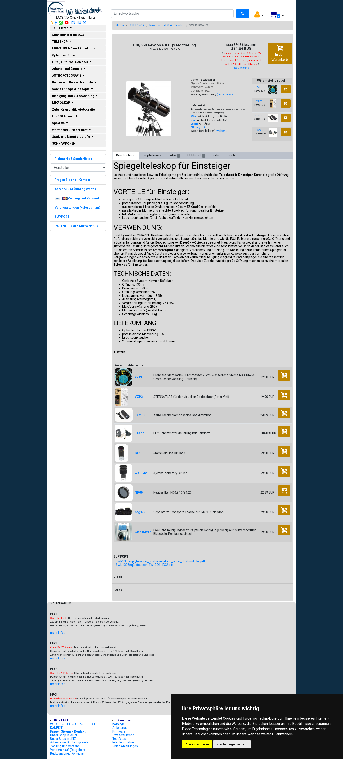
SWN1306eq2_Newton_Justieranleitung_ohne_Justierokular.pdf (160, 561)
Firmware (119, 731)
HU (79, 23)
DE (85, 23)
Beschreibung (125, 155)
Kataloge (118, 724)
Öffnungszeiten (199, 127)
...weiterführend (123, 735)
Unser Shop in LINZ (63, 738)
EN (73, 23)
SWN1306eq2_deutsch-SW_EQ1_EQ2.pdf (144, 565)
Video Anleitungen (125, 746)
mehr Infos (57, 632)
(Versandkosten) (226, 94)
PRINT (233, 155)
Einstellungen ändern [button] (232, 744)
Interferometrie (123, 742)
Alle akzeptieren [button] (197, 744)
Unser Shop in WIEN (63, 735)
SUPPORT (196, 155)
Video (217, 155)
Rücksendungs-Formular (67, 753)
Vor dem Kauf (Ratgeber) (67, 750)
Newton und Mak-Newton (166, 25)
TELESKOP (137, 25)
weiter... (221, 130)
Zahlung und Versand (65, 746)
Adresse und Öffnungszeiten (70, 742)
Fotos (174, 155)
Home (120, 25)
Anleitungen (120, 727)
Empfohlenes (152, 155)
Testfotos (119, 738)
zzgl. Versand (241, 67)
